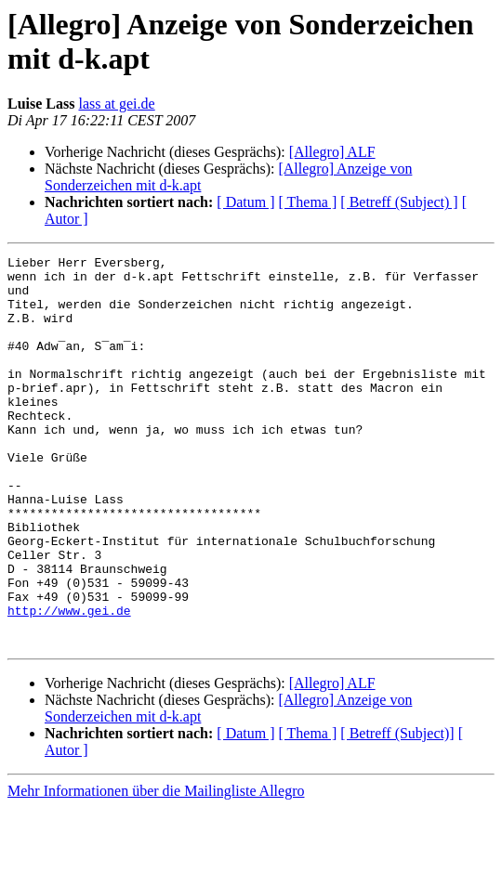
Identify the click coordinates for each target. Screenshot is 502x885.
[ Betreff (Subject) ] (398, 202)
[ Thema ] (308, 202)
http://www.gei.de (69, 682)
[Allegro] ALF (332, 152)
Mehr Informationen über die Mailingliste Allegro (155, 869)
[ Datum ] (245, 202)
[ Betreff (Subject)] (397, 811)
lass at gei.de (116, 103)
